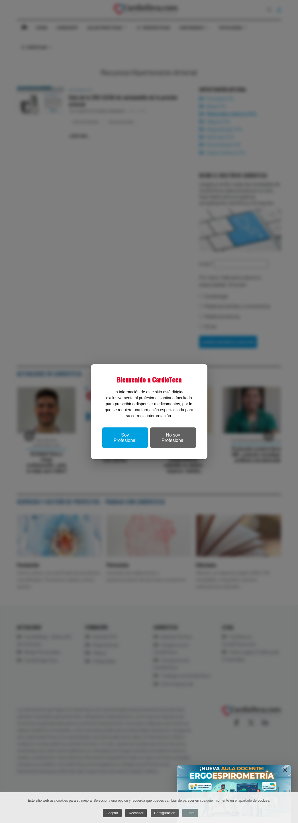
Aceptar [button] (112, 813)
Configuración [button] (164, 813)
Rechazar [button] (136, 813)
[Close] (285, 770)
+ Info (190, 813)
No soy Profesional (173, 438)
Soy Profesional (125, 438)
